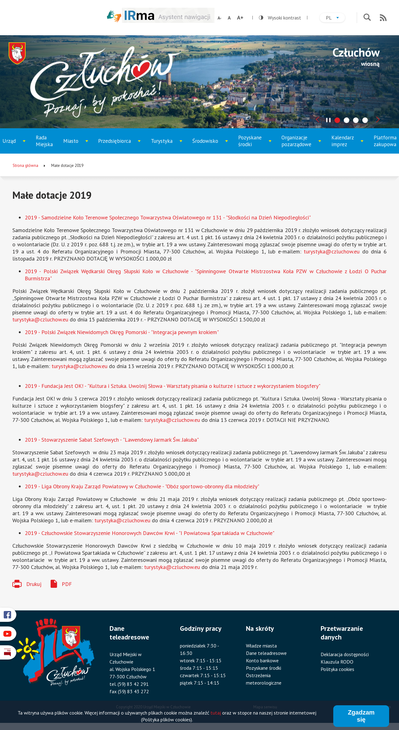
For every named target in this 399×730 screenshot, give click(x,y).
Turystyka (166, 146)
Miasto (77, 146)
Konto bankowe (262, 660)
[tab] (337, 120)
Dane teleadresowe (266, 653)
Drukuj (33, 584)
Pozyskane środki (254, 144)
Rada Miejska (44, 141)
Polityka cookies (337, 669)
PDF (67, 584)
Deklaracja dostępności (345, 654)
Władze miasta (261, 646)
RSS (383, 17)
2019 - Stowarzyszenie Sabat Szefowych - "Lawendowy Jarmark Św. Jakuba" (112, 439)
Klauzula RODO (337, 662)
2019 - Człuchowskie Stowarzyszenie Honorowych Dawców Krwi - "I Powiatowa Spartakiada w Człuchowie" (149, 533)
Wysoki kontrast (280, 18)
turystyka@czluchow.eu (332, 251)
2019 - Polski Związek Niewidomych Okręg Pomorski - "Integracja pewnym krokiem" (122, 332)
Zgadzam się (361, 717)
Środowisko (209, 146)
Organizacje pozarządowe (299, 144)
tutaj (215, 713)
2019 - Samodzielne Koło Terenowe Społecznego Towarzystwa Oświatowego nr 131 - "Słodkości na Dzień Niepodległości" (168, 217)
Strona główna (25, 165)
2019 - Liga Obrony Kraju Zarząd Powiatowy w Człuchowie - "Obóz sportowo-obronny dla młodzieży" (142, 486)
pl (335, 18)
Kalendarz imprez (347, 144)
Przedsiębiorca (116, 146)
